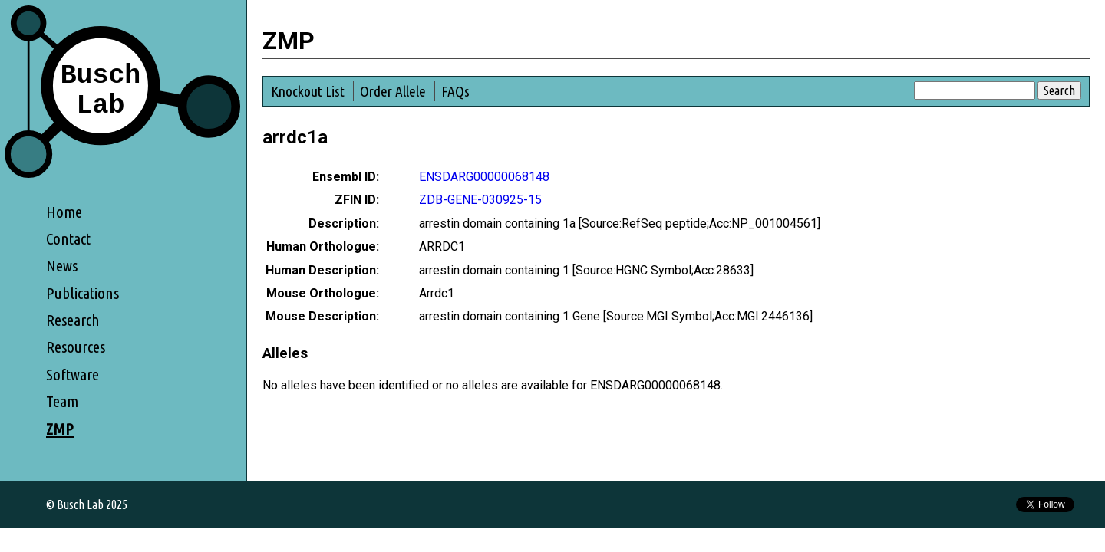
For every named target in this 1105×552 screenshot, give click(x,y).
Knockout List (308, 91)
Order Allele (393, 91)
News (62, 265)
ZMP (60, 429)
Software (72, 374)
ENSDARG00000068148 (484, 176)
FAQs (455, 91)
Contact (68, 239)
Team (62, 401)
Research (73, 320)
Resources (75, 347)
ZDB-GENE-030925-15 (480, 199)
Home (64, 212)
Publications (82, 293)
